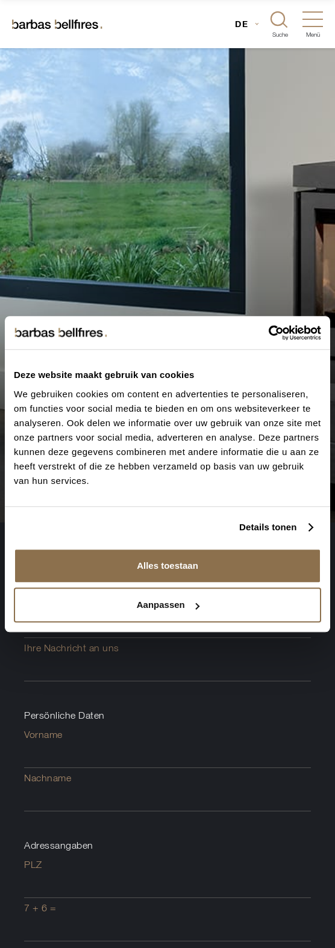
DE (242, 24)
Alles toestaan (167, 565)
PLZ (33, 864)
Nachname (47, 777)
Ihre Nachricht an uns (71, 647)
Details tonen (267, 527)
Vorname (43, 734)
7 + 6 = (40, 907)
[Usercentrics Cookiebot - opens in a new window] (268, 333)
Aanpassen (168, 604)
